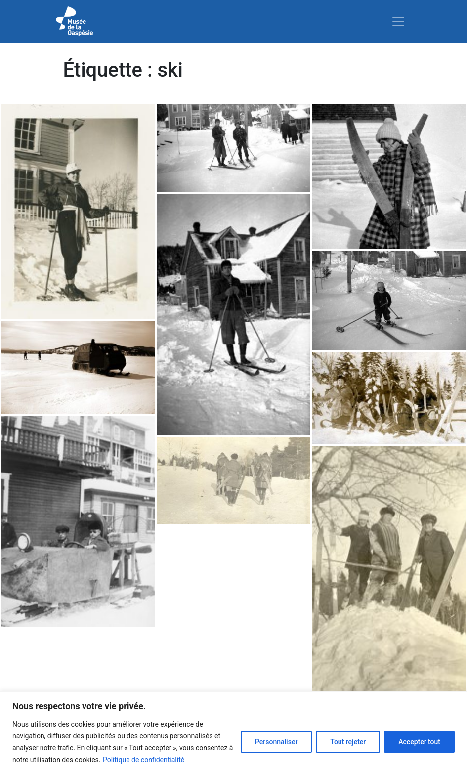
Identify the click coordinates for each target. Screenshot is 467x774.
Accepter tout (419, 742)
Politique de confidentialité (143, 760)
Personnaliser (276, 742)
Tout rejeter (348, 742)
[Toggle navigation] (398, 21)
